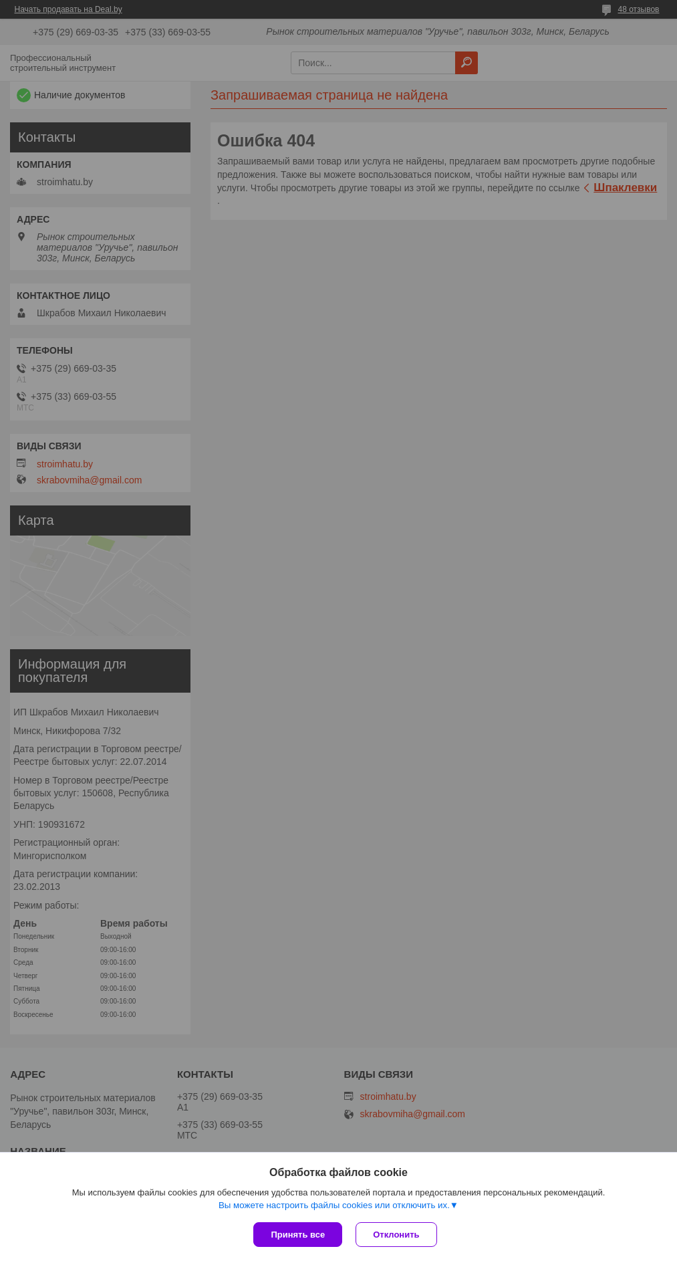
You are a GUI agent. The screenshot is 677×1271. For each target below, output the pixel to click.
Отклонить (396, 1235)
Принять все (298, 1235)
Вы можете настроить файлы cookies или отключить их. (334, 1205)
